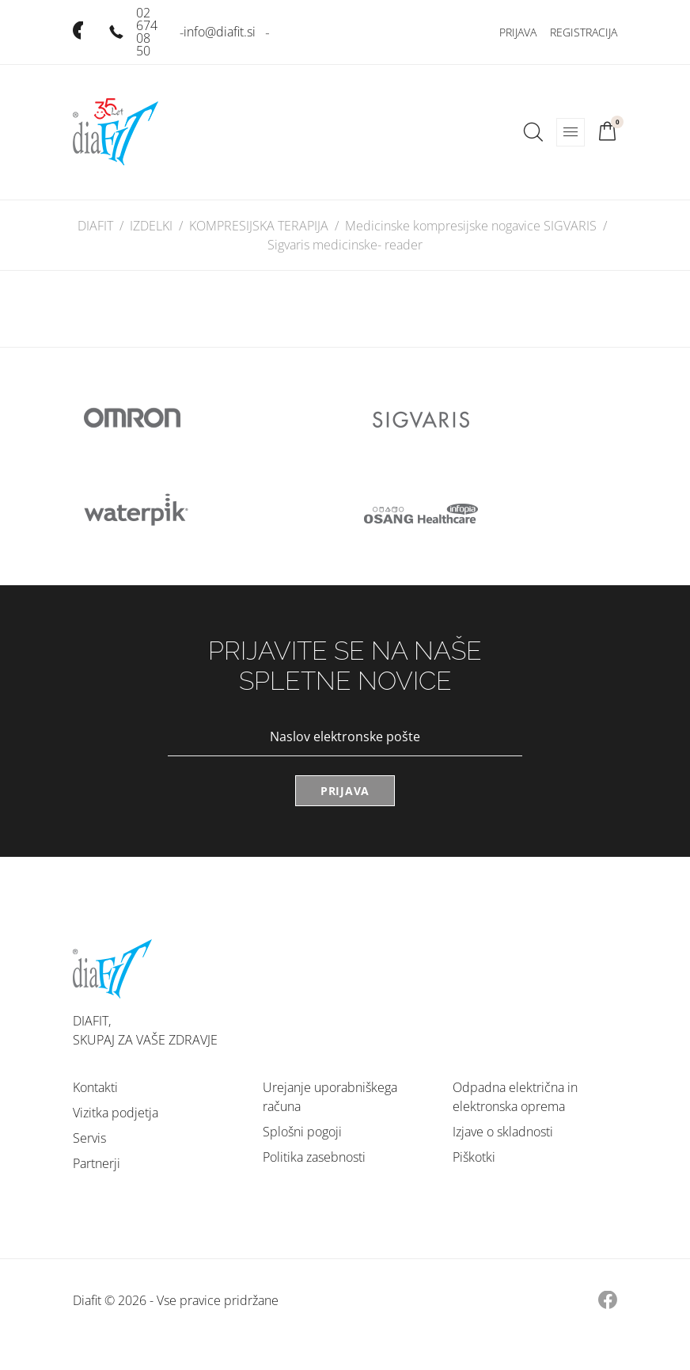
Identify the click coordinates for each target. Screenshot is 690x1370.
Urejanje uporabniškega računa (330, 1097)
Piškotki (474, 1157)
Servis (89, 1138)
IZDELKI (151, 225)
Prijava (517, 32)
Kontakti (95, 1087)
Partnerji (96, 1163)
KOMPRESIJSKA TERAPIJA (258, 225)
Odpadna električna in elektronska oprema (515, 1097)
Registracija (583, 32)
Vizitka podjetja (115, 1112)
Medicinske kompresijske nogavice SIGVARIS (471, 225)
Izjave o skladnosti (503, 1131)
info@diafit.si (220, 31)
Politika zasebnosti (314, 1157)
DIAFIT (95, 225)
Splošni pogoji (302, 1131)
